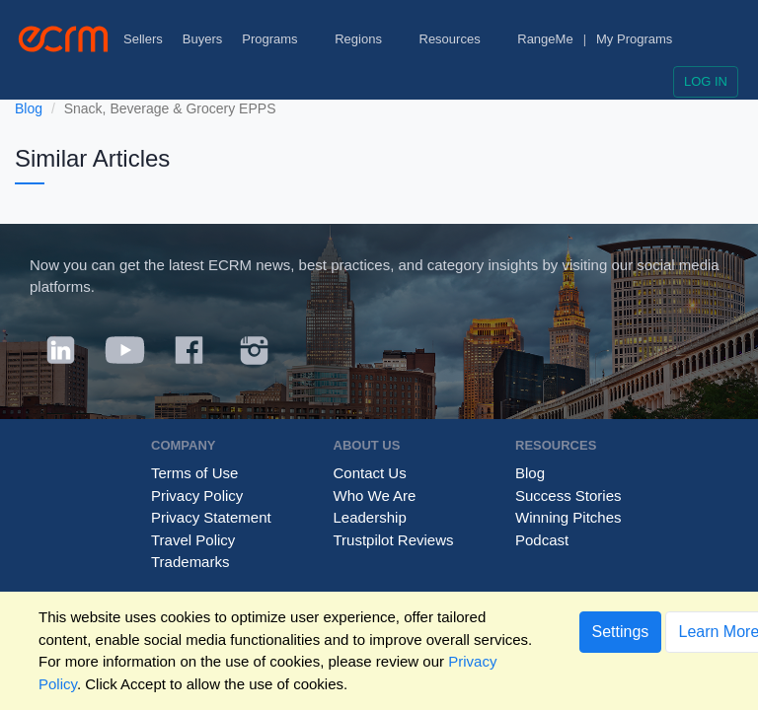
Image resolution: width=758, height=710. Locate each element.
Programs (278, 39)
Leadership (370, 517)
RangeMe (544, 39)
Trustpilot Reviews (394, 540)
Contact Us (370, 472)
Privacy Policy (197, 495)
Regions (367, 39)
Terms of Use (194, 472)
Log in (705, 81)
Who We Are (375, 495)
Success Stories (568, 495)
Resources (458, 39)
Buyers (202, 39)
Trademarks (190, 561)
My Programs (634, 39)
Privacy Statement (211, 517)
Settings (620, 631)
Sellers (143, 39)
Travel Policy (193, 540)
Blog (28, 108)
